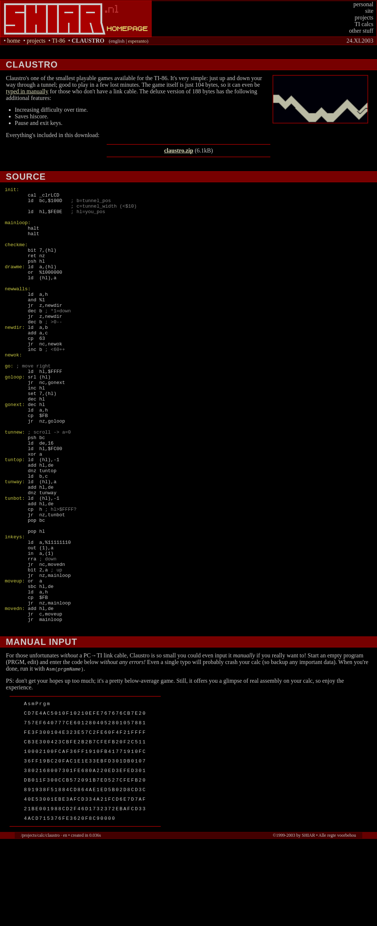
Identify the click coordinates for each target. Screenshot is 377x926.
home (14, 40)
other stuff (361, 31)
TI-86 (58, 40)
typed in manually (27, 91)
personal (363, 4)
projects (364, 17)
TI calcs (364, 24)
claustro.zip (178, 150)
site (369, 11)
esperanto (137, 41)
